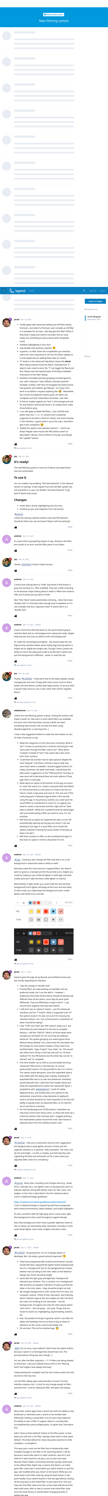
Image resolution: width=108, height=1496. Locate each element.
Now (87, 69)
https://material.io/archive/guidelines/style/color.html (40, 915)
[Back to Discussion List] (3, 3)
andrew (28, 392)
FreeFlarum (59, 1489)
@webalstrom (42, 802)
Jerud (19, 227)
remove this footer (54, 1492)
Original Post (91, 22)
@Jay (17, 1061)
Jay (18, 573)
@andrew (26, 277)
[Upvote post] (16, 157)
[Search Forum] (84, 3)
